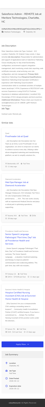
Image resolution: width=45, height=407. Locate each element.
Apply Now (22, 344)
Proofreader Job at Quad (16, 136)
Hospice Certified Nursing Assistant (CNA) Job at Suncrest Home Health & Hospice (20, 295)
